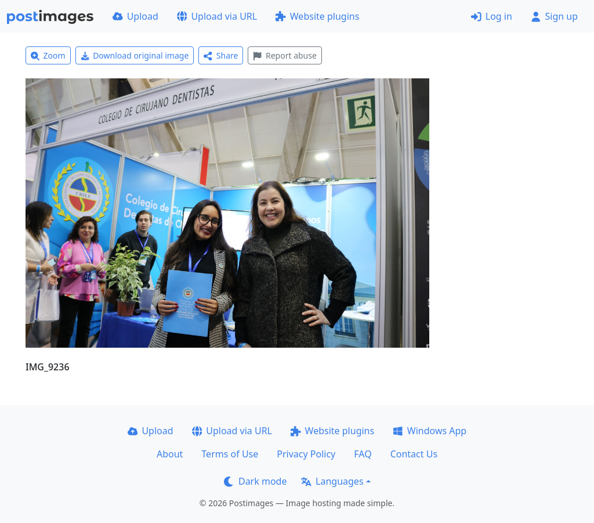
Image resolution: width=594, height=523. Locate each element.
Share (221, 55)
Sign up (554, 16)
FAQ (362, 454)
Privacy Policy (306, 454)
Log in (491, 16)
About (170, 454)
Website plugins (317, 16)
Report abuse (284, 55)
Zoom (48, 55)
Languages (332, 481)
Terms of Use (229, 454)
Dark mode (255, 481)
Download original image (135, 55)
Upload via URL (217, 16)
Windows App (429, 430)
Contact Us (413, 454)
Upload (135, 16)
